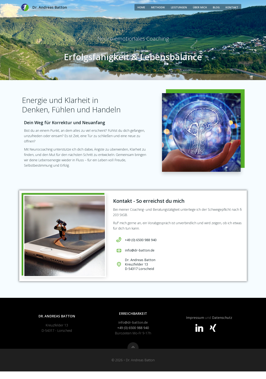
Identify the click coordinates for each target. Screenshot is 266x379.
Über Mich (200, 7)
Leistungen (179, 7)
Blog (216, 7)
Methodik (158, 7)
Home (141, 7)
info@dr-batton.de (133, 329)
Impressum (195, 324)
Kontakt (232, 7)
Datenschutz (222, 324)
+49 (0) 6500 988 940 (133, 335)
